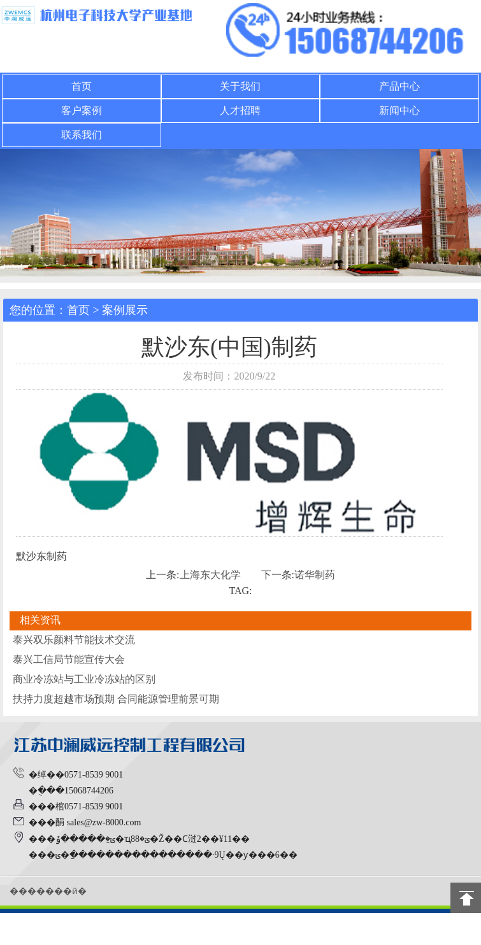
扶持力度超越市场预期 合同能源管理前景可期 (116, 698)
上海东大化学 (210, 574)
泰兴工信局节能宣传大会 (69, 659)
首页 (81, 86)
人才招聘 (240, 110)
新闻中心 (399, 110)
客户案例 (81, 110)
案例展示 (125, 310)
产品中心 (399, 86)
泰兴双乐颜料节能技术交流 (74, 639)
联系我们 (81, 134)
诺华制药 (314, 574)
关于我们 (240, 86)
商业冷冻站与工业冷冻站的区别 (84, 679)
